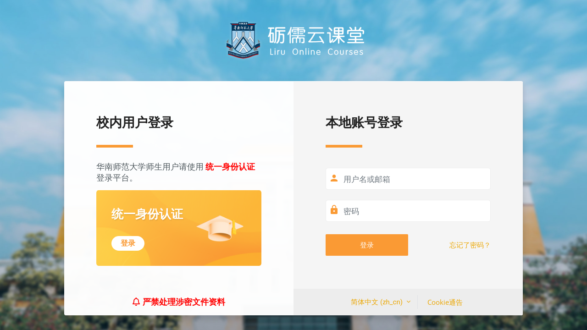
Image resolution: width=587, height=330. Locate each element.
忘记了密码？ (470, 245)
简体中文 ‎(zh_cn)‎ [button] (377, 302)
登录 (367, 244)
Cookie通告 (445, 302)
